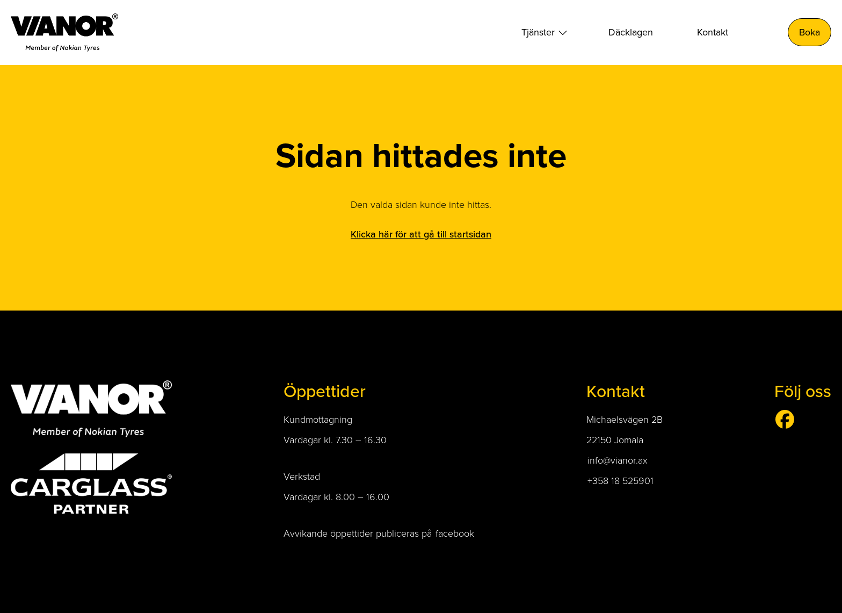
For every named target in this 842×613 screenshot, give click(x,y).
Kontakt (712, 32)
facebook (454, 533)
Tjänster (538, 32)
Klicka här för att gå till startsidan (421, 234)
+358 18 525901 (621, 480)
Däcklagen (630, 32)
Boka (809, 32)
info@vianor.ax (617, 459)
